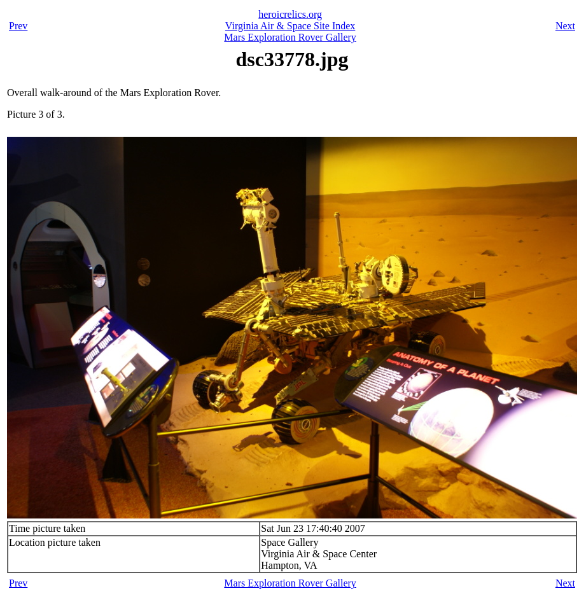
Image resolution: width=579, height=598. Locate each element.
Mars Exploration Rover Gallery (290, 37)
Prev (18, 25)
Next (565, 25)
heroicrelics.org (290, 14)
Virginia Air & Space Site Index (290, 25)
